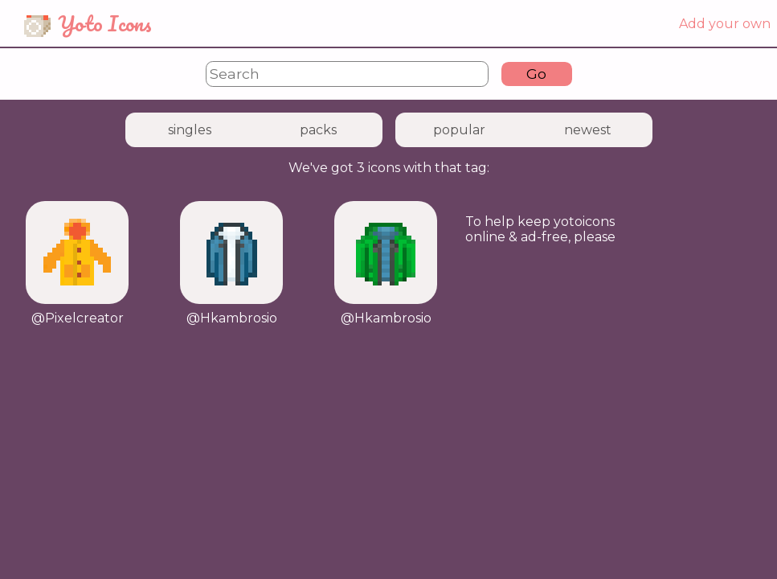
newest (587, 130)
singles (189, 130)
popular (459, 130)
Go (536, 73)
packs (318, 130)
